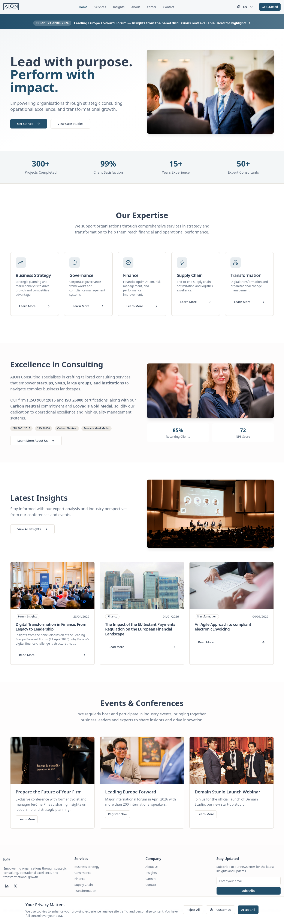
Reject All (193, 910)
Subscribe (249, 891)
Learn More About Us (36, 441)
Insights (118, 7)
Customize (220, 910)
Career (152, 7)
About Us (151, 867)
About (135, 7)
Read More (52, 655)
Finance (80, 879)
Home (83, 7)
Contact (168, 7)
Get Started (270, 7)
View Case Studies (70, 124)
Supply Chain (84, 885)
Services (100, 7)
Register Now (117, 814)
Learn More (34, 306)
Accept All (248, 910)
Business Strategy (87, 867)
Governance (83, 873)
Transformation (85, 891)
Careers (150, 879)
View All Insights (32, 529)
